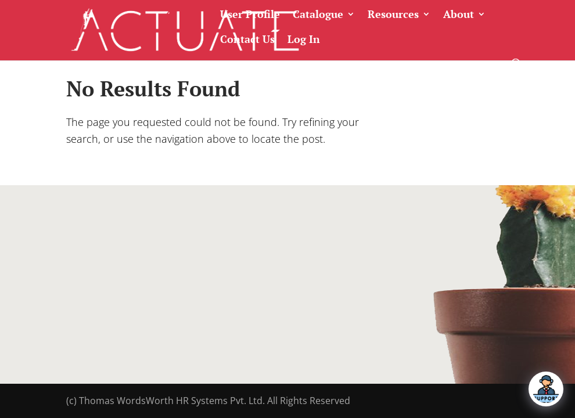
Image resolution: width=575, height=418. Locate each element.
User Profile (250, 15)
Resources (393, 15)
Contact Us (247, 40)
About (458, 15)
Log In (304, 40)
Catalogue (318, 15)
